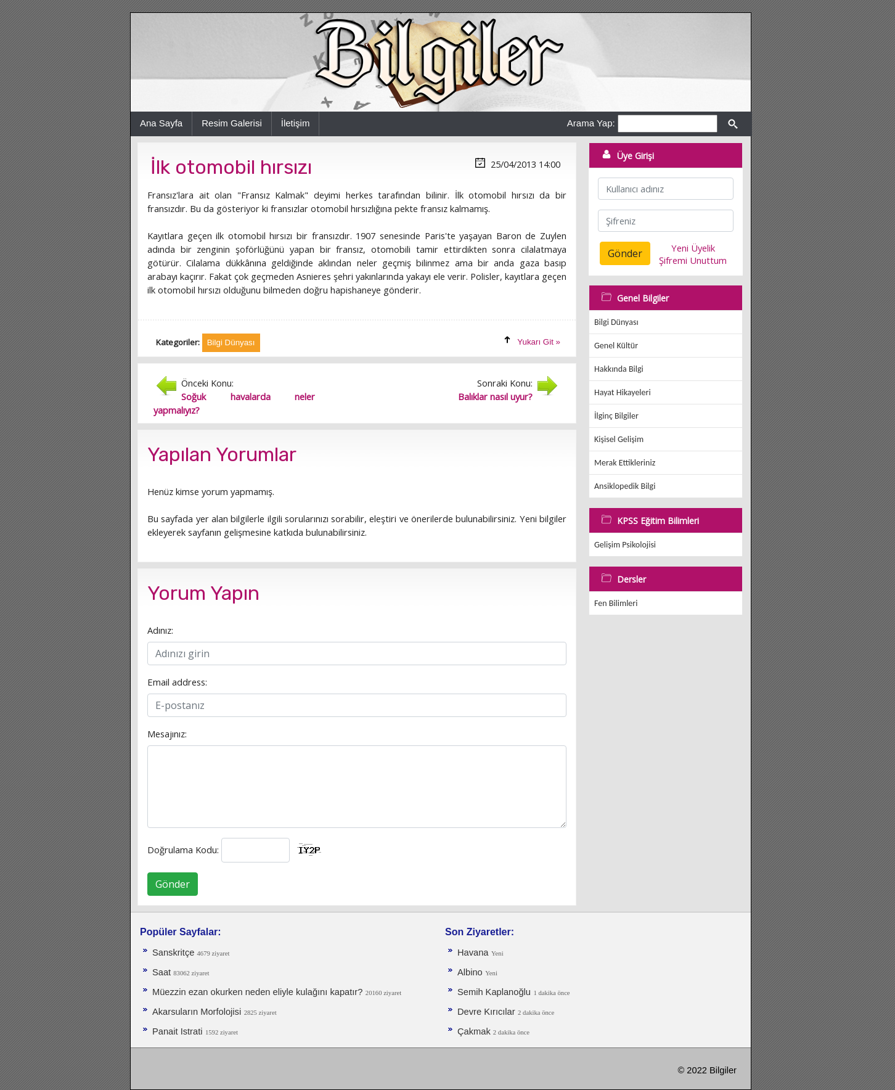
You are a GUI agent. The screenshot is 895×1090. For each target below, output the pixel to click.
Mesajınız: (167, 733)
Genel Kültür (616, 345)
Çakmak (475, 1031)
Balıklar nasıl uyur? (495, 396)
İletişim (295, 123)
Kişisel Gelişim (619, 439)
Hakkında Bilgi (619, 369)
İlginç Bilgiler (616, 416)
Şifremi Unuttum (693, 260)
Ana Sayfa (161, 123)
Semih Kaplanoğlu (494, 992)
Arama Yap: (591, 123)
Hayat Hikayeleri (622, 392)
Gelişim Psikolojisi (625, 544)
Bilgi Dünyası (616, 322)
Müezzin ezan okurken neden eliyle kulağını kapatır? (257, 992)
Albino (470, 972)
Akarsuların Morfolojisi (196, 1012)
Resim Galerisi (232, 123)
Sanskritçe (174, 952)
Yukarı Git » (538, 341)
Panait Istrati (177, 1031)
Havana (473, 952)
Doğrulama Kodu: (183, 849)
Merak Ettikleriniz (624, 462)
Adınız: (160, 630)
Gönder (172, 884)
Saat (162, 972)
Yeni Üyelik (693, 248)
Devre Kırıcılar (486, 1012)
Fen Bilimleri (615, 603)
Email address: (177, 682)
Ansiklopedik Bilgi (624, 486)
